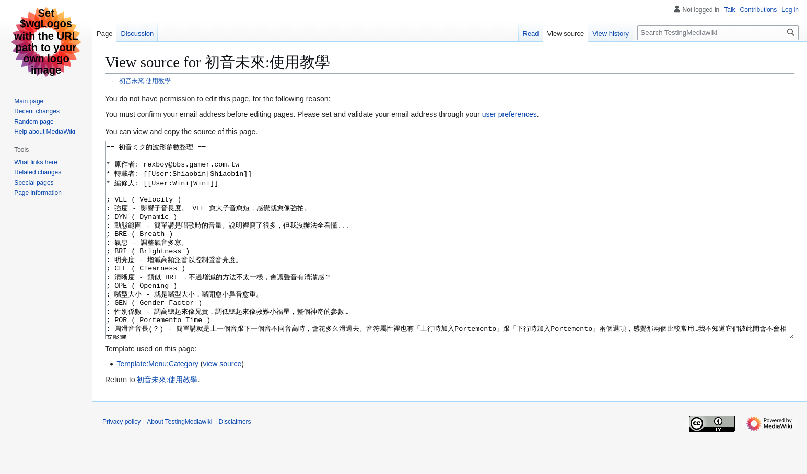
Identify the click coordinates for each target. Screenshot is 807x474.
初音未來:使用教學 (145, 80)
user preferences (509, 114)
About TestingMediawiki (179, 461)
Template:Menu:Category (157, 403)
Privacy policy (121, 461)
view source (222, 403)
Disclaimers (235, 461)
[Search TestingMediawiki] (718, 32)
